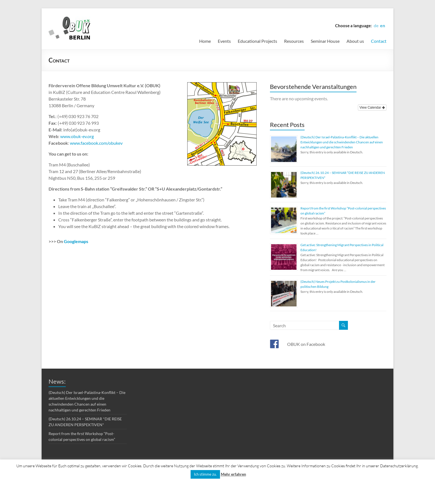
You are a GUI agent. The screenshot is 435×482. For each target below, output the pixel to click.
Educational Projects (257, 41)
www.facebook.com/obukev (96, 143)
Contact (378, 41)
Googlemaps (76, 241)
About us (355, 41)
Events (224, 41)
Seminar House (325, 41)
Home (205, 41)
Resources (294, 41)
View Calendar (372, 107)
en (382, 25)
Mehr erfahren (233, 474)
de (376, 25)
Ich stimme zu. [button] (205, 474)
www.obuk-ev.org (77, 136)
